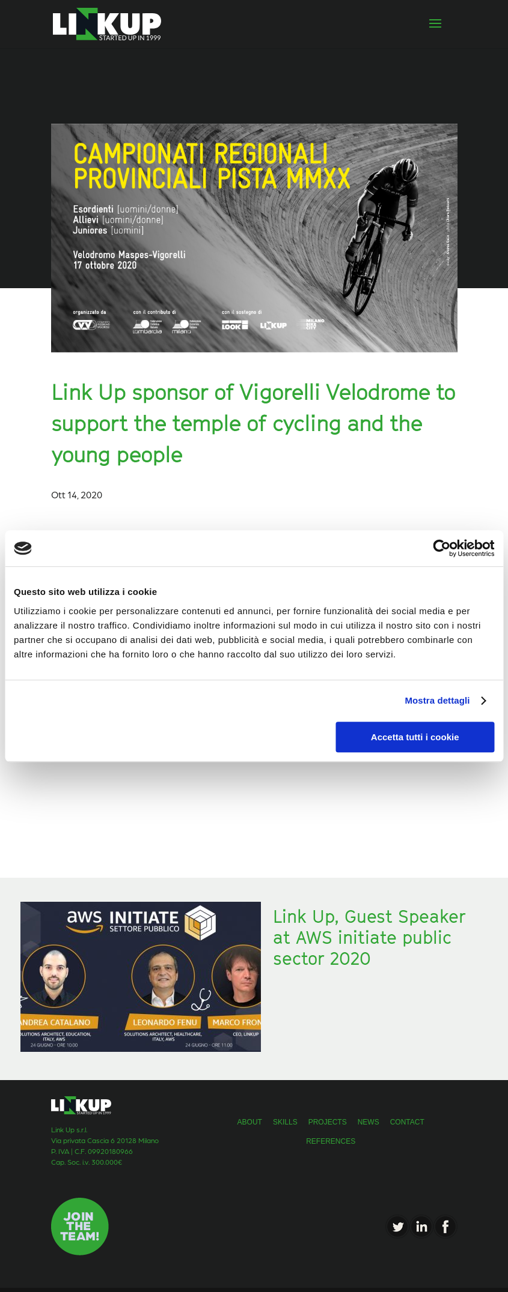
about (249, 1122)
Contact (407, 1122)
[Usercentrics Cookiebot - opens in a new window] (441, 548)
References (330, 1141)
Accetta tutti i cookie (415, 737)
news (368, 1122)
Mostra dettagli (437, 700)
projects (327, 1122)
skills (285, 1122)
